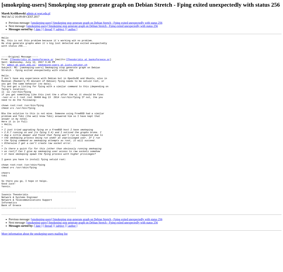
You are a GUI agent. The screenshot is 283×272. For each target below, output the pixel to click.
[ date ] (38, 29)
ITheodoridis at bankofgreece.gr (32, 64)
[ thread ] (48, 29)
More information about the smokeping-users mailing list (34, 268)
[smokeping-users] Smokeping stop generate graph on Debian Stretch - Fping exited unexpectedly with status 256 (96, 22)
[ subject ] (60, 29)
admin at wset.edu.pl (38, 13)
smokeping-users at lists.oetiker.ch (62, 70)
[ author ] (72, 29)
